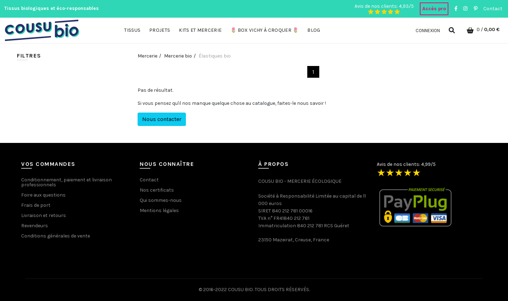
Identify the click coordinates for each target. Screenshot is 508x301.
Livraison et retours (43, 215)
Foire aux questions (43, 195)
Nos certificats (157, 190)
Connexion (428, 30)
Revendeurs (34, 226)
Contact (492, 9)
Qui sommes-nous (161, 200)
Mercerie (147, 56)
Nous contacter (161, 119)
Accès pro (434, 9)
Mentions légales (159, 210)
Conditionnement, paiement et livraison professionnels (66, 182)
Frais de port (35, 205)
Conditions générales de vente (55, 236)
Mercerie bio (178, 56)
